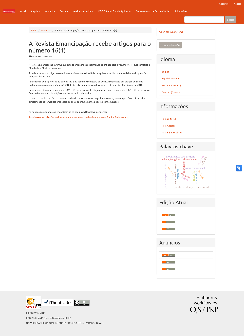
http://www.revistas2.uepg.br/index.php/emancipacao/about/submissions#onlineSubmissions (78, 116)
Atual (23, 11)
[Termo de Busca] (204, 19)
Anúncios (50, 11)
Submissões (181, 11)
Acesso (237, 3)
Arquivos (35, 11)
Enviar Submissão (170, 45)
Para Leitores (169, 118)
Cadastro (224, 3)
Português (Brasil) (171, 85)
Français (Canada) (171, 92)
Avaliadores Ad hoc (83, 11)
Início (34, 30)
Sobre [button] (64, 11)
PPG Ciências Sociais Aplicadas (114, 11)
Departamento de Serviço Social (153, 11)
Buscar (230, 19)
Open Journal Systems (171, 31)
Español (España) (171, 78)
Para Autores (168, 125)
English (166, 71)
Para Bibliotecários (172, 132)
